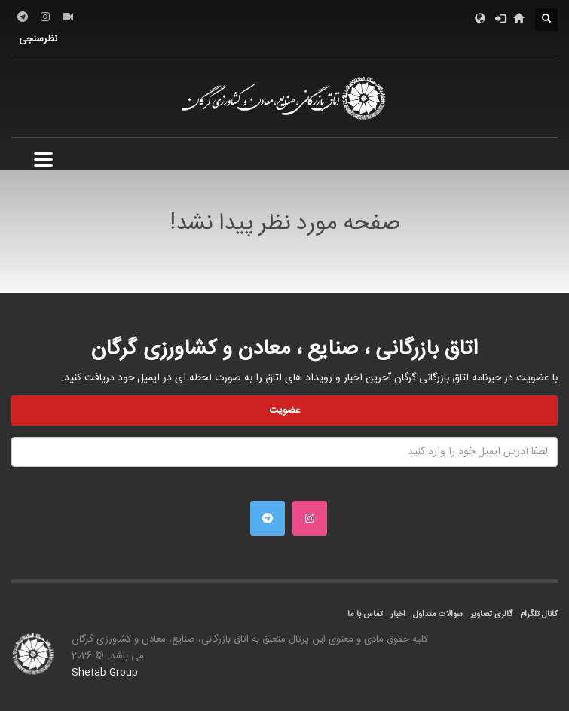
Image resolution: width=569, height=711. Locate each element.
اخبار (397, 614)
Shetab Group (105, 672)
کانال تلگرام (539, 614)
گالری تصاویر (491, 614)
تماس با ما (365, 614)
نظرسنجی (38, 39)
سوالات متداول (438, 614)
